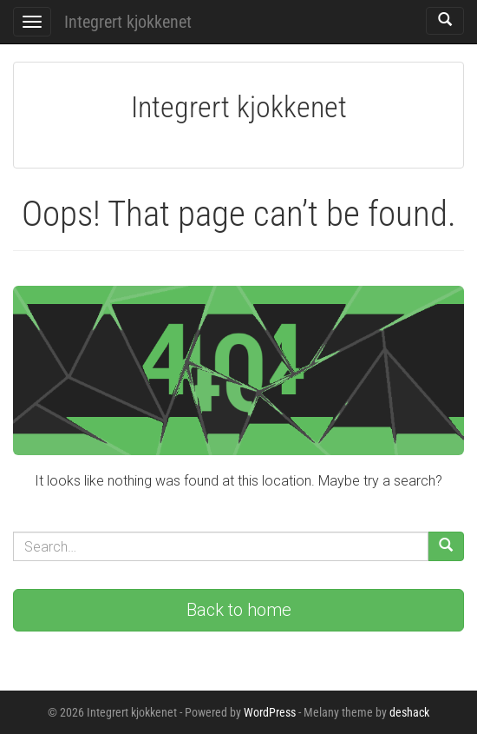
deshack (409, 712)
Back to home (238, 609)
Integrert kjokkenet (128, 21)
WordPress (270, 712)
